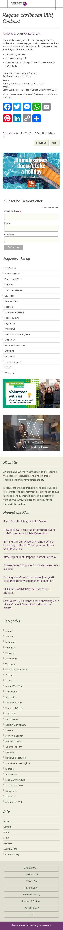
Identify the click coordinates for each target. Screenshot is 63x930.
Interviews (10, 328)
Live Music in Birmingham (17, 334)
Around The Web (21, 133)
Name (7, 223)
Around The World (14, 686)
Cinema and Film (13, 279)
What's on (10, 373)
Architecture (11, 658)
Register (7, 843)
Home (6, 832)
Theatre (8, 367)
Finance (9, 631)
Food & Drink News (38, 133)
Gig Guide (10, 323)
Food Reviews (12, 317)
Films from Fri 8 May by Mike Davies (25, 521)
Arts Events (10, 268)
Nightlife (9, 768)
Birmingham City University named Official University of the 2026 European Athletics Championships (28, 545)
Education (9, 295)
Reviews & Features (15, 345)
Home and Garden (14, 708)
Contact (7, 826)
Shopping (9, 350)
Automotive (11, 697)
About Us (8, 821)
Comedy (9, 284)
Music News (11, 339)
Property (9, 636)
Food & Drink (31, 887)
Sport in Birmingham (15, 724)
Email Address (12, 211)
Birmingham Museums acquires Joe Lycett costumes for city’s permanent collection (28, 579)
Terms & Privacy (11, 854)
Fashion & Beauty (14, 735)
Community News (13, 290)
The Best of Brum (13, 362)
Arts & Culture (31, 867)
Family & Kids (11, 301)
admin (20, 33)
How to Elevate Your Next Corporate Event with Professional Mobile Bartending (29, 531)
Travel (8, 680)
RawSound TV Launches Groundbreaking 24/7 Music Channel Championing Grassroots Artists (31, 604)
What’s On (31, 881)
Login (6, 837)
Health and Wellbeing (16, 669)
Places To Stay (31, 907)
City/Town (9, 234)
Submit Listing (10, 848)
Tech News (10, 356)
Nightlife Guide (31, 874)
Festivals (9, 306)
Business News (12, 273)
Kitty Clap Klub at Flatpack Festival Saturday (29, 557)
